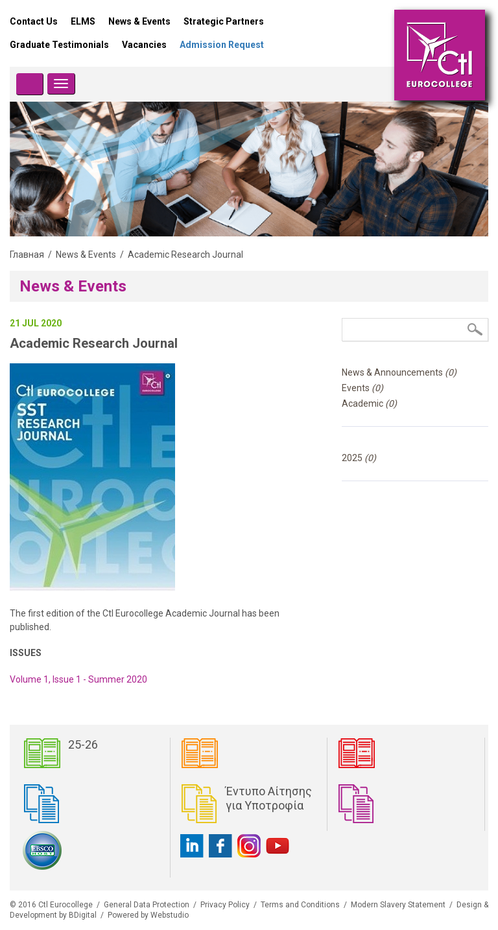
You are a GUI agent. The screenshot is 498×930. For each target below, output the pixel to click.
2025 (359, 458)
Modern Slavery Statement (398, 904)
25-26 (83, 744)
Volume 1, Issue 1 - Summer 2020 (78, 679)
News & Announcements (399, 372)
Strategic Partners (224, 21)
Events (362, 388)
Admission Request (222, 45)
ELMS (83, 21)
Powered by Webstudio (148, 915)
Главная (27, 254)
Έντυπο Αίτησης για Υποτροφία (269, 798)
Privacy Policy (225, 904)
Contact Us (34, 21)
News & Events (139, 21)
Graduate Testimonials (59, 45)
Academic (369, 403)
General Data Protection (146, 904)
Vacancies (144, 45)
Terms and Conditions (300, 904)
